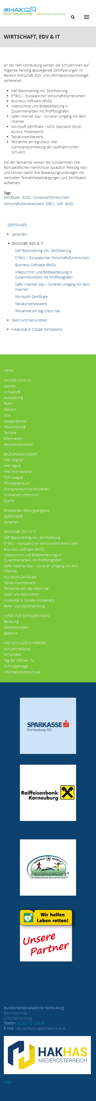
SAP (60, 203)
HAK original (13, 459)
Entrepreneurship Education (26, 488)
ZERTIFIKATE (17, 225)
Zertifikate (12, 197)
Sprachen (19, 234)
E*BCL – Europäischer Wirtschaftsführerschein (52, 257)
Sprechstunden (16, 627)
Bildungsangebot (20, 454)
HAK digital (12, 465)
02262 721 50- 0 (30, 1023)
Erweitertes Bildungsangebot (27, 510)
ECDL (26, 197)
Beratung (11, 621)
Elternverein (13, 438)
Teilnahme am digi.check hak (37, 310)
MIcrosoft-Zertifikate (31, 296)
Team (8, 403)
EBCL (50, 203)
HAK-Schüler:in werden (25, 642)
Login (8, 1081)
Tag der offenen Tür (19, 660)
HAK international (17, 471)
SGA (7, 415)
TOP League (13, 477)
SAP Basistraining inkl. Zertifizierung (43, 250)
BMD (69, 203)
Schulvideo (12, 654)
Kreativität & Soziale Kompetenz (36, 329)
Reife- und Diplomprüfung (24, 606)
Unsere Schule (17, 380)
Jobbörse (11, 633)
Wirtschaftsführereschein (24, 203)
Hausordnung (14, 426)
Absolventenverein (18, 444)
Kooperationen (15, 421)
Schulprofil (12, 392)
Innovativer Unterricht (21, 494)
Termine (10, 432)
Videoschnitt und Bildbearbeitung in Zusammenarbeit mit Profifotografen (44, 275)
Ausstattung (13, 397)
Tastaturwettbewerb (31, 303)
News (9, 370)
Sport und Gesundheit (29, 320)
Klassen (10, 409)
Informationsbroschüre (22, 672)
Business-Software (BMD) (35, 264)
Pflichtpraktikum (16, 483)
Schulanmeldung (17, 648)
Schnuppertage (16, 666)
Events (9, 500)
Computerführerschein (51, 197)
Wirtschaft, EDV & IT (27, 243)
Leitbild (9, 386)
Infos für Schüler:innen (26, 615)
